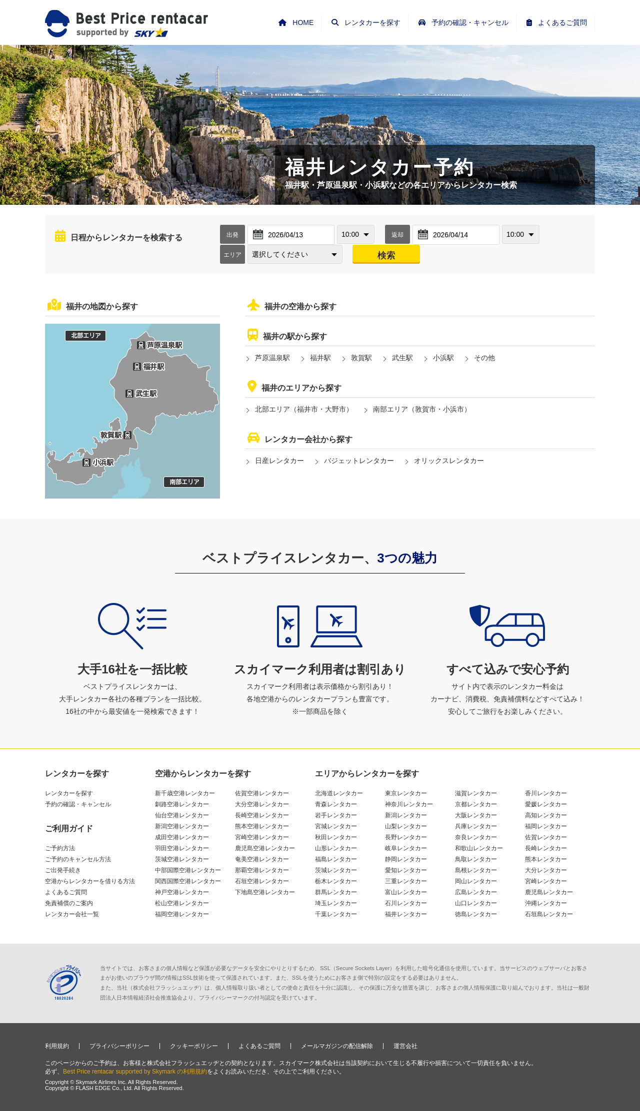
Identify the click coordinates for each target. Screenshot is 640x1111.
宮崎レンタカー (546, 881)
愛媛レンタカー (546, 804)
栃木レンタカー (336, 881)
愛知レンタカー (406, 870)
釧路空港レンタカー (182, 804)
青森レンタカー (336, 804)
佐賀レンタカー (546, 837)
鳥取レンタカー (476, 859)
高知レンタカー (546, 815)
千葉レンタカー (336, 914)
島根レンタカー (476, 870)
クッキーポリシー (194, 1046)
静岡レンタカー (406, 859)
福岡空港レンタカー (182, 914)
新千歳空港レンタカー (185, 793)
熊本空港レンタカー (262, 826)
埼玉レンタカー (336, 903)
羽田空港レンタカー (182, 848)
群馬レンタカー (336, 892)
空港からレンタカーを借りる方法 (90, 881)
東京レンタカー (406, 793)
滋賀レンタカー (476, 793)
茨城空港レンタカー (182, 859)
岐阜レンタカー (406, 848)
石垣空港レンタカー (262, 881)
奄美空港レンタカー (262, 859)
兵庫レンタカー (476, 826)
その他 (484, 358)
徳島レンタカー (476, 914)
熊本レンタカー (546, 859)
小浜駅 (443, 358)
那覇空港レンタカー (262, 870)
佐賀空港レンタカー (262, 793)
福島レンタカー (336, 859)
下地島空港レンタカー (265, 892)
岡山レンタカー (476, 881)
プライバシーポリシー (120, 1046)
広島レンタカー (476, 892)
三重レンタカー (406, 881)
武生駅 (402, 358)
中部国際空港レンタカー (188, 870)
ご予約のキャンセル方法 (78, 859)
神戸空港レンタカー (182, 892)
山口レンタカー (476, 903)
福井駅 (320, 358)
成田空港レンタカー (182, 837)
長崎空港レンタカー (262, 815)
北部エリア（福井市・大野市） (304, 409)
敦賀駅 (361, 358)
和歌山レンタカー (479, 848)
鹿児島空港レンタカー (265, 848)
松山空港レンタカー (182, 903)
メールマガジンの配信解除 (337, 1046)
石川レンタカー (406, 903)
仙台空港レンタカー (182, 815)
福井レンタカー (406, 914)
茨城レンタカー (336, 870)
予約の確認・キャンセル (78, 804)
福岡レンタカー (546, 826)
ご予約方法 (60, 848)
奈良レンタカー (476, 837)
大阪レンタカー (476, 815)
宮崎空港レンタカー (262, 837)
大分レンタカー (546, 870)
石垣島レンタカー (549, 914)
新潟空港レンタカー (182, 826)
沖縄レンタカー (546, 903)
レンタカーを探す (69, 793)
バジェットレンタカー (359, 461)
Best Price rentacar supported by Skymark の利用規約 (135, 1071)
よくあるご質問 (66, 892)
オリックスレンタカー (449, 461)
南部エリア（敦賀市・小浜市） (422, 409)
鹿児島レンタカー (549, 892)
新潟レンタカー (406, 815)
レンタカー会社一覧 (72, 914)
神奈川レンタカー (409, 804)
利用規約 (57, 1046)
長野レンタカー (406, 837)
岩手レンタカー (336, 815)
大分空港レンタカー (262, 804)
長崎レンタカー (546, 848)
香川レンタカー (546, 793)
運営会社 (406, 1046)
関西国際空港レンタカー (188, 881)
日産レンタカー (279, 461)
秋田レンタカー (336, 837)
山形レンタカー (336, 848)
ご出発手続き (63, 870)
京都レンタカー (476, 804)
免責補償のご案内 (69, 903)
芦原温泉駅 (272, 358)
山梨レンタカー (406, 826)
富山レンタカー (406, 892)
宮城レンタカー (336, 826)
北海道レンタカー (339, 793)
